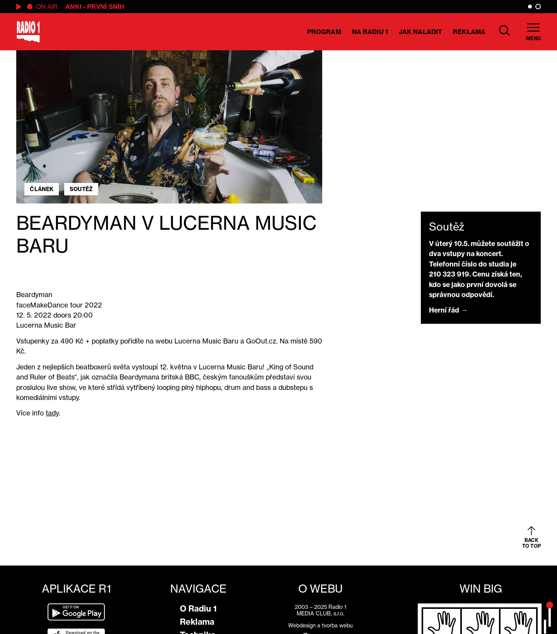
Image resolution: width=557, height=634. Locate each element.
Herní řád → (448, 310)
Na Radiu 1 (370, 32)
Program (324, 32)
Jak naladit (420, 32)
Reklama (469, 32)
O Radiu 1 (198, 608)
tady (52, 413)
